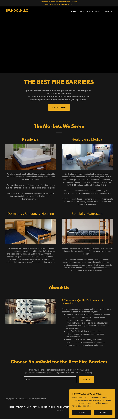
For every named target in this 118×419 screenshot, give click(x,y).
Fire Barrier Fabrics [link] (90, 11)
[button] (108, 11)
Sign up (86, 380)
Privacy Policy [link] (23, 407)
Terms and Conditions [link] (44, 407)
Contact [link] (59, 411)
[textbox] (50, 379)
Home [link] (74, 11)
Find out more (59, 107)
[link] (17, 11)
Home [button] (11, 407)
